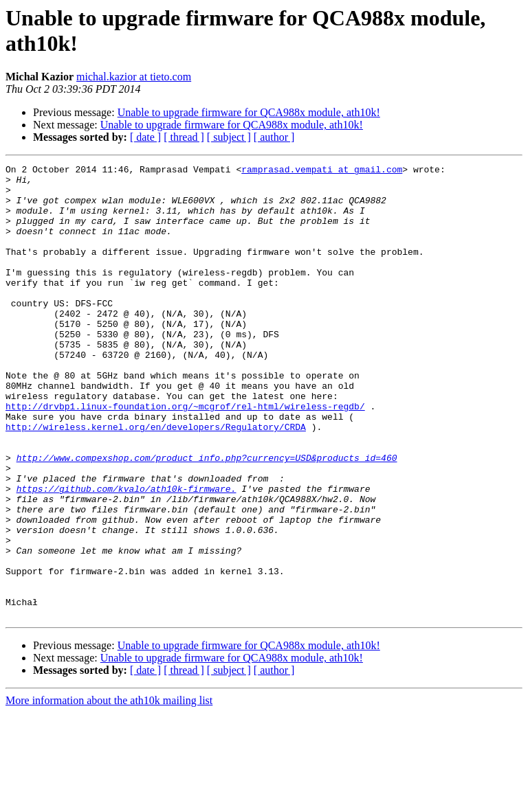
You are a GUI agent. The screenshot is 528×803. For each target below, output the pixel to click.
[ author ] (274, 137)
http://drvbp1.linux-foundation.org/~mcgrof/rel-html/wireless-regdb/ (185, 455)
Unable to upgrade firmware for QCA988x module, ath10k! (249, 112)
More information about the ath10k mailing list (109, 791)
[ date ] (145, 137)
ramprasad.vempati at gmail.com (321, 171)
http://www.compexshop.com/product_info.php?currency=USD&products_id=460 (206, 517)
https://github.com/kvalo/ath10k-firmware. (126, 554)
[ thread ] (184, 137)
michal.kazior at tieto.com (133, 76)
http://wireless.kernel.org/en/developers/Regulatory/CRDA (156, 480)
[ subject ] (229, 137)
